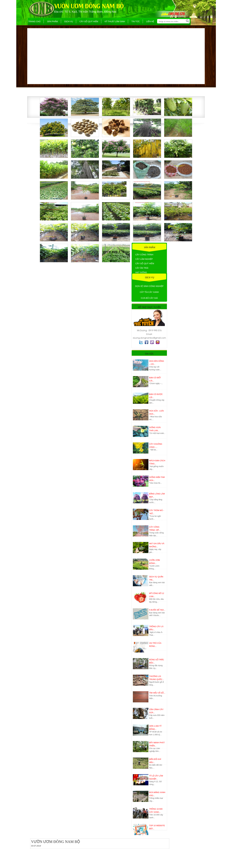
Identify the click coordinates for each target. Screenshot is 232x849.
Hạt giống (141, 272)
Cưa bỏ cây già (149, 298)
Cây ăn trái (141, 268)
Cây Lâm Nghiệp (144, 259)
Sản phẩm (52, 21)
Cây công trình (144, 254)
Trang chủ (34, 21)
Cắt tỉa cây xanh (149, 292)
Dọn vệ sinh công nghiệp (149, 286)
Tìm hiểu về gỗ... (157, 693)
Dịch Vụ (68, 21)
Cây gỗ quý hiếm (88, 21)
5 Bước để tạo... (157, 610)
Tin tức (135, 21)
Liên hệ (150, 21)
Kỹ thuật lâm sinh (115, 21)
